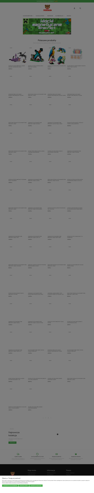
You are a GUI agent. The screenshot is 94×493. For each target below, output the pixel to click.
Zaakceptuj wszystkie (36, 485)
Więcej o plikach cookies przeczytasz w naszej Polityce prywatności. (15, 482)
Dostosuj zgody (24, 485)
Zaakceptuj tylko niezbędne (10, 485)
